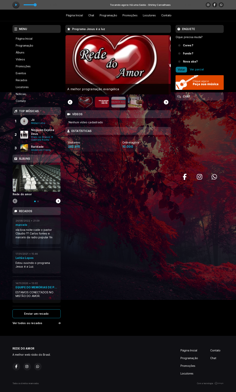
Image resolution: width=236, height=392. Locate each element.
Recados (21, 80)
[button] (85, 102)
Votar (181, 69)
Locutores (149, 15)
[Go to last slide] (70, 102)
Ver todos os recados (36, 323)
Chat (91, 15)
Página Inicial (74, 15)
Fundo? (188, 53)
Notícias (21, 94)
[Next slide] (166, 102)
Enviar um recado (36, 313)
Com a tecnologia (210, 383)
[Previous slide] (15, 201)
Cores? (188, 45)
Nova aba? (190, 61)
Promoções (130, 15)
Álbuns (20, 52)
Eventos (21, 73)
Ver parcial (197, 69)
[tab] (35, 201)
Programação (108, 15)
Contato (166, 15)
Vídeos (20, 59)
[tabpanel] (36, 180)
